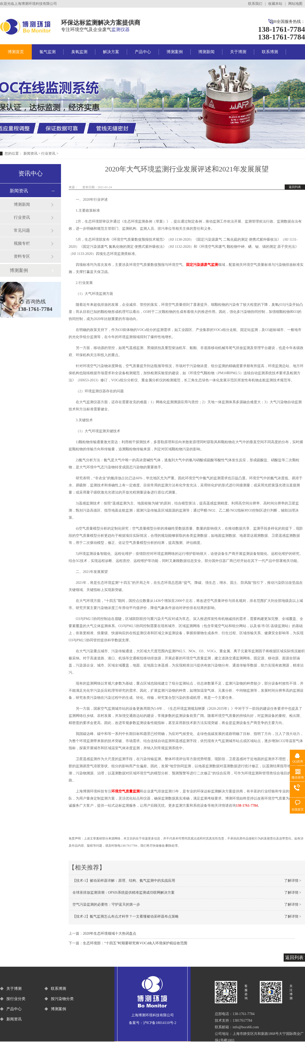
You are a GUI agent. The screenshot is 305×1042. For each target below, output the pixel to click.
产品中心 (143, 52)
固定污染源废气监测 (202, 265)
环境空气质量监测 (125, 791)
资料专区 (22, 256)
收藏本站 (275, 4)
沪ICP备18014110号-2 (159, 1023)
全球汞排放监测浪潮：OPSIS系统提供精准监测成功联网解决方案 (123, 892)
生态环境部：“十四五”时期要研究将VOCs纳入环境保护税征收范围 (135, 943)
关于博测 (238, 52)
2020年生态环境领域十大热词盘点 (109, 933)
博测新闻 (206, 52)
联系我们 (255, 4)
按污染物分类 (62, 999)
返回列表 (295, 187)
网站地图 (295, 4)
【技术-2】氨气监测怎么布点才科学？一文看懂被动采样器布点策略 (125, 916)
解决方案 (111, 52)
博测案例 (174, 52)
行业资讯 (48, 153)
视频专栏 (22, 243)
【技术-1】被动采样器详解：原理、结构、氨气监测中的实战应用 (123, 880)
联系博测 (270, 52)
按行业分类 (15, 999)
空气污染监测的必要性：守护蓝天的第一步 (106, 904)
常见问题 (22, 230)
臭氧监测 (79, 52)
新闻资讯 (30, 153)
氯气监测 (47, 52)
